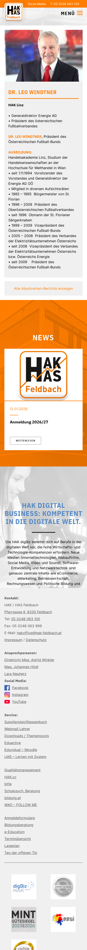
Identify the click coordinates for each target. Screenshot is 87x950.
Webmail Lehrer (17, 729)
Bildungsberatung (18, 825)
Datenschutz (36, 640)
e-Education (14, 832)
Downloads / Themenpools (26, 736)
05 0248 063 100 (25, 619)
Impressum (13, 640)
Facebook (16, 688)
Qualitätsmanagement (22, 770)
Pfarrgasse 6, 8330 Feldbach (28, 612)
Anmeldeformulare (19, 818)
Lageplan (12, 846)
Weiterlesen (25, 440)
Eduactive (12, 743)
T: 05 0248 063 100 (64, 4)
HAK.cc (10, 777)
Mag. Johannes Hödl (21, 667)
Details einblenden (43, 131)
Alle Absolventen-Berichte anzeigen (43, 288)
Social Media (37, 4)
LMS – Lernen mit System (25, 757)
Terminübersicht (17, 839)
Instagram (16, 694)
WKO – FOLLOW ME (20, 805)
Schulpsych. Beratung (22, 791)
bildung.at (12, 798)
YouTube (15, 701)
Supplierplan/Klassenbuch (25, 722)
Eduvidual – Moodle (20, 750)
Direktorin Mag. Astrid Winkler (29, 660)
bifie (8, 784)
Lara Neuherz (15, 674)
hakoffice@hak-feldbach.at (39, 633)
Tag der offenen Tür (20, 853)
